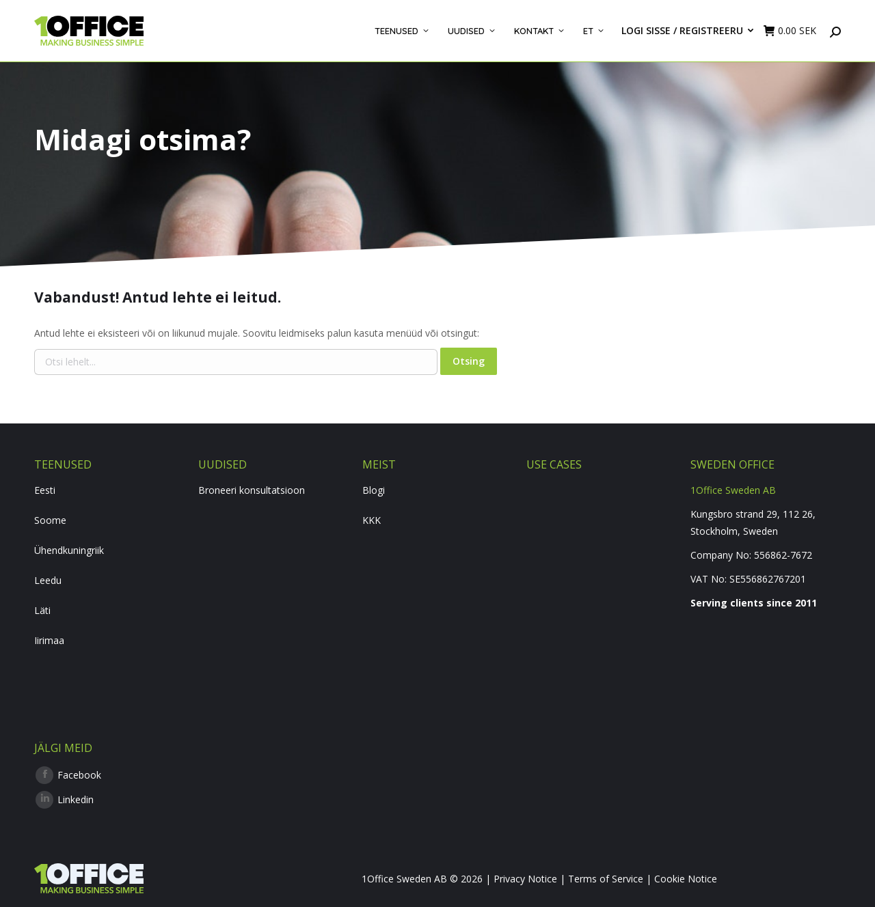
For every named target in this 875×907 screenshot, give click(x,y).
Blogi (373, 490)
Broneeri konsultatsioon (251, 490)
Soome (50, 520)
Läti (42, 610)
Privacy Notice (525, 878)
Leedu (48, 580)
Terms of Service (605, 878)
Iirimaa (49, 640)
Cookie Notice (685, 878)
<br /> (765, 669)
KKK (371, 520)
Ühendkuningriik (69, 550)
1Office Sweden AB (733, 490)
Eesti (44, 490)
